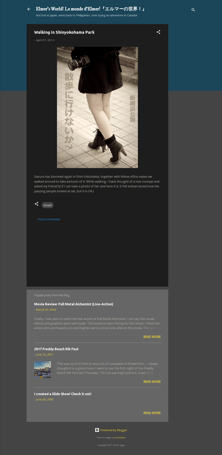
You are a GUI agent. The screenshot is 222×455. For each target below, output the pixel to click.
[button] (158, 32)
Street (47, 205)
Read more (152, 337)
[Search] (193, 10)
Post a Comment (49, 219)
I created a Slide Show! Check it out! (62, 394)
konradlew (120, 437)
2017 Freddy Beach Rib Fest (56, 349)
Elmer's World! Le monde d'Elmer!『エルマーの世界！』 (91, 9)
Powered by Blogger (111, 430)
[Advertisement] (183, 81)
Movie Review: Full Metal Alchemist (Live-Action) (73, 304)
